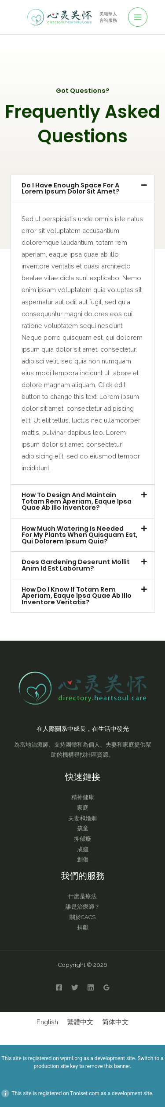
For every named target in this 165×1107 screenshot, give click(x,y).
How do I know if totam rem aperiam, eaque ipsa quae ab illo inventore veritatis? (77, 595)
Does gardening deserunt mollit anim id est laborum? (76, 565)
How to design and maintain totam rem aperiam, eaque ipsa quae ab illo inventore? (77, 501)
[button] (82, 188)
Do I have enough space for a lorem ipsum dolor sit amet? (71, 188)
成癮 (82, 849)
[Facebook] (58, 987)
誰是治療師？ (83, 906)
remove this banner (107, 1066)
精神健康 (82, 797)
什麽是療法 (82, 896)
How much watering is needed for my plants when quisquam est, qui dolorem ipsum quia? (80, 535)
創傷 (82, 859)
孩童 (82, 828)
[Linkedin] (90, 987)
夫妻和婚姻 (82, 818)
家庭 (82, 807)
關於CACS (82, 917)
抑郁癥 (82, 839)
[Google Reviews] (106, 987)
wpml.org (71, 1058)
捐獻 (82, 927)
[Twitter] (74, 987)
